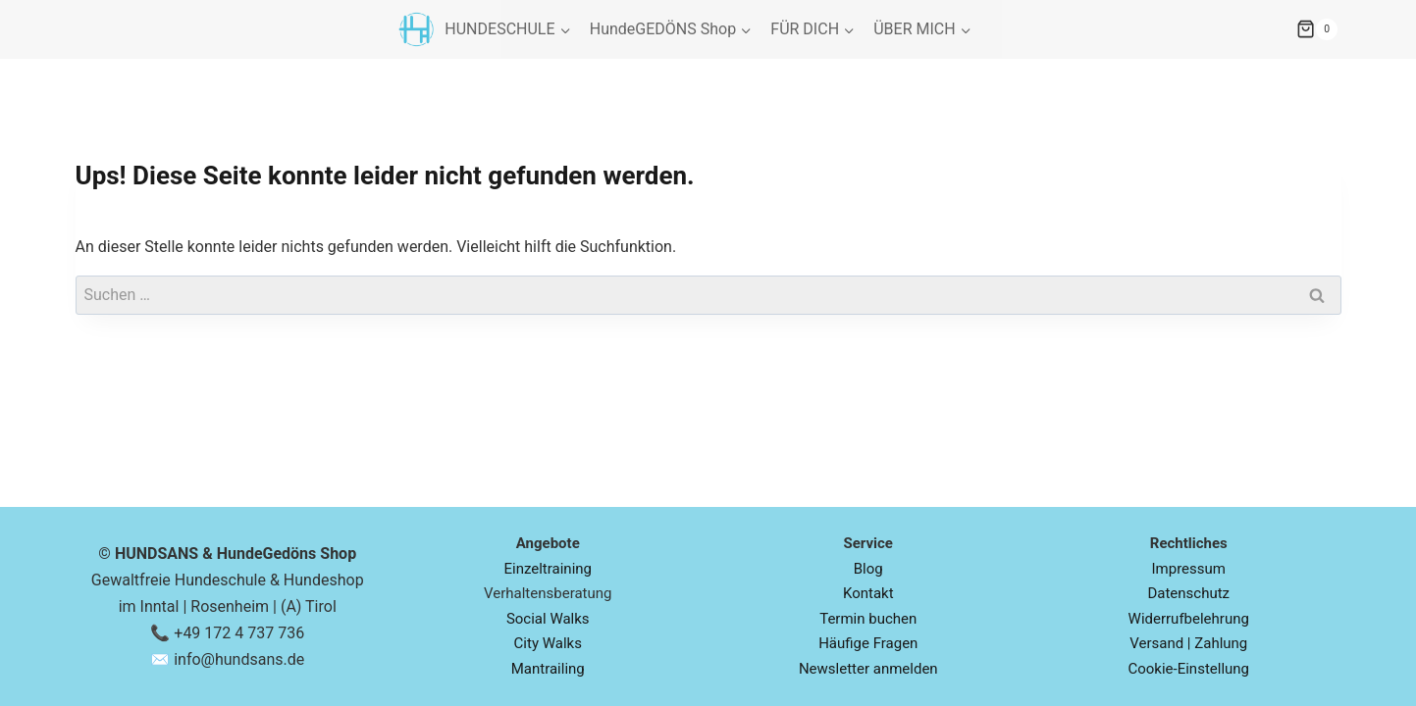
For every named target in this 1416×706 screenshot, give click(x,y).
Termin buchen (868, 619)
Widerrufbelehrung (1188, 619)
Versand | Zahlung (1188, 643)
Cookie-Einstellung (1188, 669)
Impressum (1189, 569)
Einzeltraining (547, 569)
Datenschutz (1188, 593)
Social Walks (548, 619)
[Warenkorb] (1356, 29)
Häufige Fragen (868, 643)
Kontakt (868, 593)
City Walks (548, 643)
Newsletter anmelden (868, 669)
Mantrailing (548, 669)
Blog (868, 569)
